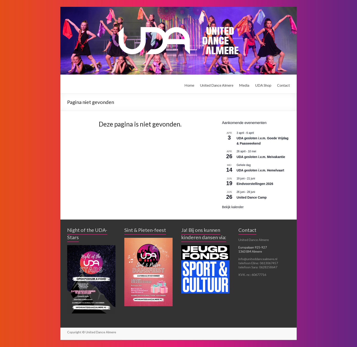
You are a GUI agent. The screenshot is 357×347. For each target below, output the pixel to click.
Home (189, 85)
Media (244, 85)
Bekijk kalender (233, 207)
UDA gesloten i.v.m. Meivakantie (261, 157)
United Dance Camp (252, 197)
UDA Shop (263, 85)
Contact (283, 85)
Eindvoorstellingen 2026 (255, 184)
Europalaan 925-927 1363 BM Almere (252, 249)
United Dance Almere (216, 85)
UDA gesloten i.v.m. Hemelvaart (260, 170)
